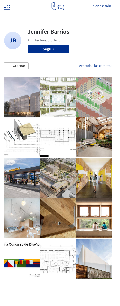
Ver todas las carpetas (95, 65)
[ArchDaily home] (57, 6)
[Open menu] (6, 6)
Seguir (48, 49)
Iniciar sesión (101, 6)
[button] (16, 66)
